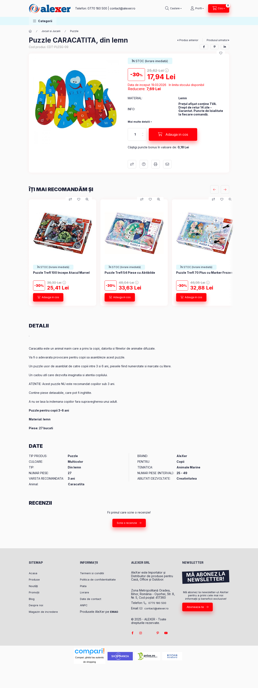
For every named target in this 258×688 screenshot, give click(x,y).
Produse (34, 579)
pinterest (157, 633)
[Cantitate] (135, 134)
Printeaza (155, 164)
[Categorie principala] (30, 31)
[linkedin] (225, 46)
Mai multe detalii (139, 121)
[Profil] (197, 8)
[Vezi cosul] (218, 8)
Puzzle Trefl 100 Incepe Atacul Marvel (61, 272)
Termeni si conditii (92, 573)
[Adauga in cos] (173, 134)
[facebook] (204, 46)
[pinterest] (214, 46)
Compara (132, 164)
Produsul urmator (217, 40)
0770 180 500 (97, 8)
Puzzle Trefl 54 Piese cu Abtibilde (130, 272)
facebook (132, 633)
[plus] (142, 131)
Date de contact (90, 599)
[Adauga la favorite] (221, 53)
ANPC (84, 605)
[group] (129, 252)
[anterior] (214, 189)
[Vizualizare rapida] (87, 199)
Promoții (34, 592)
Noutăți (33, 586)
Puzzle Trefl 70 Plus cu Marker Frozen (204, 272)
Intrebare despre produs (144, 164)
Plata (83, 586)
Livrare (84, 592)
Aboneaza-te (195, 607)
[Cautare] (173, 8)
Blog (32, 599)
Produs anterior (188, 40)
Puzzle (74, 31)
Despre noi (36, 605)
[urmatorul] (225, 189)
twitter (149, 633)
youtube (166, 633)
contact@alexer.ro (122, 8)
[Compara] (70, 199)
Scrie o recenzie (127, 522)
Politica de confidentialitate (98, 579)
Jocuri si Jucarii (50, 31)
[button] (42, 21)
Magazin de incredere (43, 611)
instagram (141, 633)
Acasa (33, 573)
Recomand (167, 164)
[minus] (142, 137)
